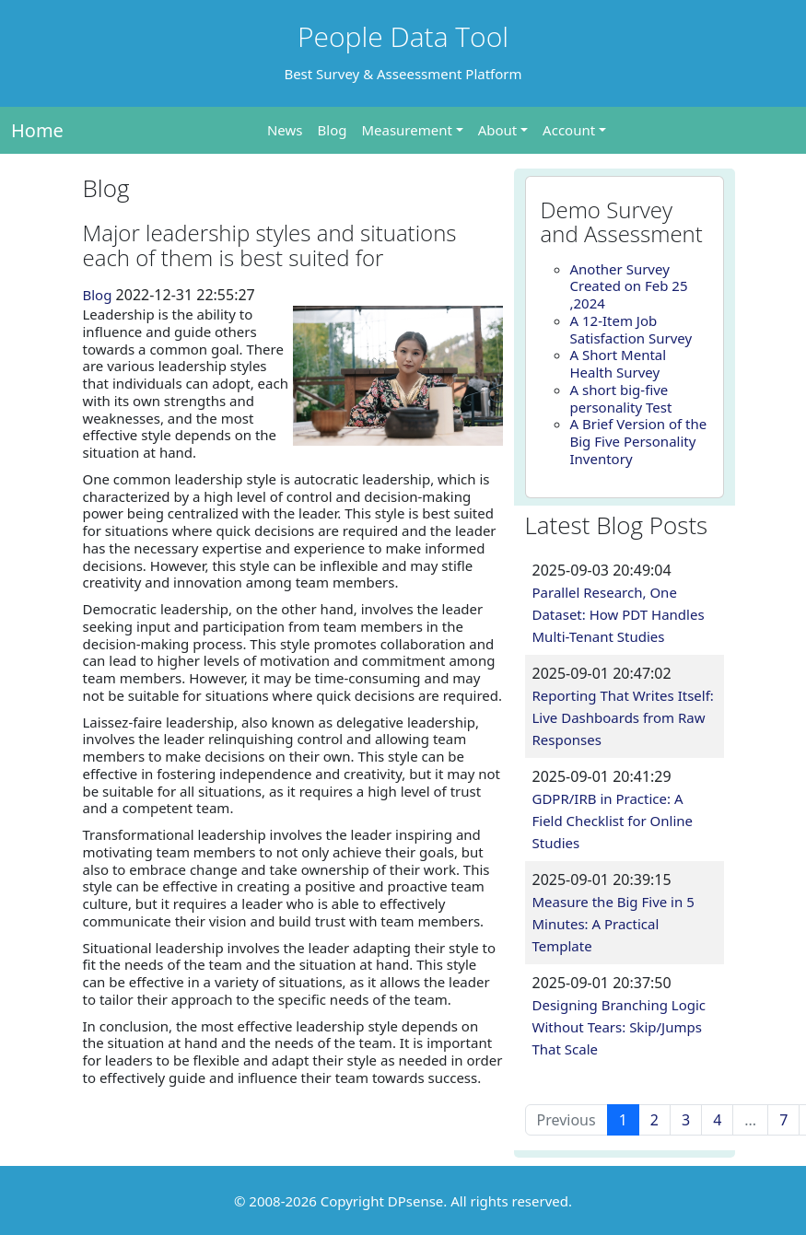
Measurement (406, 130)
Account (569, 130)
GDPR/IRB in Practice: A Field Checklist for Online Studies (613, 820)
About (498, 130)
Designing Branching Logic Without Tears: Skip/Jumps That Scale (619, 1027)
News (285, 130)
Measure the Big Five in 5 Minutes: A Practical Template (613, 923)
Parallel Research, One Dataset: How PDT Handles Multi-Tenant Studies (618, 614)
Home (37, 130)
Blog (332, 130)
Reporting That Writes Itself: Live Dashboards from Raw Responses (623, 717)
